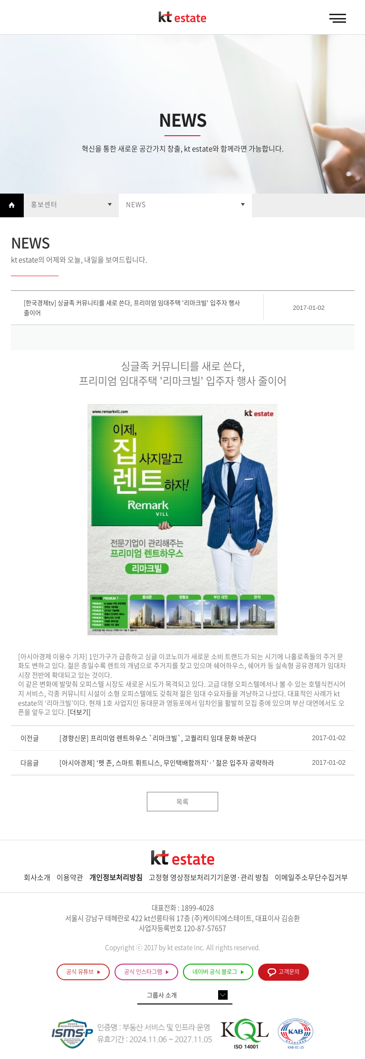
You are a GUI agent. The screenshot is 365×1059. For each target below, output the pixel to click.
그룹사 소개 (162, 994)
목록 (182, 801)
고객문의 (283, 972)
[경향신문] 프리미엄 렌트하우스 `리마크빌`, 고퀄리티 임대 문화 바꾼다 (158, 738)
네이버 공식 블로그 (218, 972)
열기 (71, 205)
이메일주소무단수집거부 (311, 877)
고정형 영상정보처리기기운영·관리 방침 (209, 877)
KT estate (182, 17)
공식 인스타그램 (146, 972)
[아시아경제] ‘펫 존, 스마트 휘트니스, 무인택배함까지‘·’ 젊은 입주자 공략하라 (166, 762)
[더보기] (79, 711)
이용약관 (70, 877)
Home (12, 205)
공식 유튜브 (83, 972)
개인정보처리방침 (116, 877)
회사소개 (37, 877)
